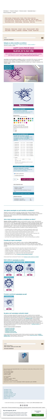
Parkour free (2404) (33, 335)
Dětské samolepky (23, 44)
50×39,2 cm (17, 149)
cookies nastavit (10, 415)
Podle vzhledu (15, 44)
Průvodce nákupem (14, 10)
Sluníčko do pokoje (19, 262)
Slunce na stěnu (8, 277)
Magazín (21, 407)
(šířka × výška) (22, 142)
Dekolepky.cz (6, 10)
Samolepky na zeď (7, 44)
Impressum (27, 408)
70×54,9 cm (17, 152)
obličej (19, 346)
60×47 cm (16, 150)
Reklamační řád (21, 408)
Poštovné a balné (22, 10)
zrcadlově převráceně (19, 175)
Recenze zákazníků (7, 12)
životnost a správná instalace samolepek (24, 254)
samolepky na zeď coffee (10, 328)
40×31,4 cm (17, 147)
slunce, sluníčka (31, 44)
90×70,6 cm (17, 155)
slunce (5, 346)
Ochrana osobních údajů (36, 407)
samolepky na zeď (21, 294)
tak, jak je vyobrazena (19, 173)
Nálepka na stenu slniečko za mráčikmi (31, 256)
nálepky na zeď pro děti (9, 330)
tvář (15, 346)
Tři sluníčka (29, 262)
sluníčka (12, 346)
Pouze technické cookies (38, 412)
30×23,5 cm (17, 144)
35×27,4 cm (17, 145)
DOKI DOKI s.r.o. (22, 402)
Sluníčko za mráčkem (9, 296)
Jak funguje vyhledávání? (9, 39)
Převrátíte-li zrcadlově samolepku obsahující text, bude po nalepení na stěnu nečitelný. (23, 169)
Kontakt (14, 12)
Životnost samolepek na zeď (13, 407)
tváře (17, 346)
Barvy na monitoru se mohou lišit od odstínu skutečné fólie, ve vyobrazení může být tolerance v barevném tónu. (23, 111)
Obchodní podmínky (27, 407)
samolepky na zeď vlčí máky (10, 331)
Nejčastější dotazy (31, 10)
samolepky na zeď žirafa (9, 329)
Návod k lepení (4, 407)
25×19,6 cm (17, 142)
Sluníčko (9, 262)
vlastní (16, 157)
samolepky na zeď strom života (11, 332)
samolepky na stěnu (18, 260)
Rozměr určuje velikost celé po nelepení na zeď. (23, 138)
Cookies (43, 407)
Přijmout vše (37, 415)
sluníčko (8, 346)
